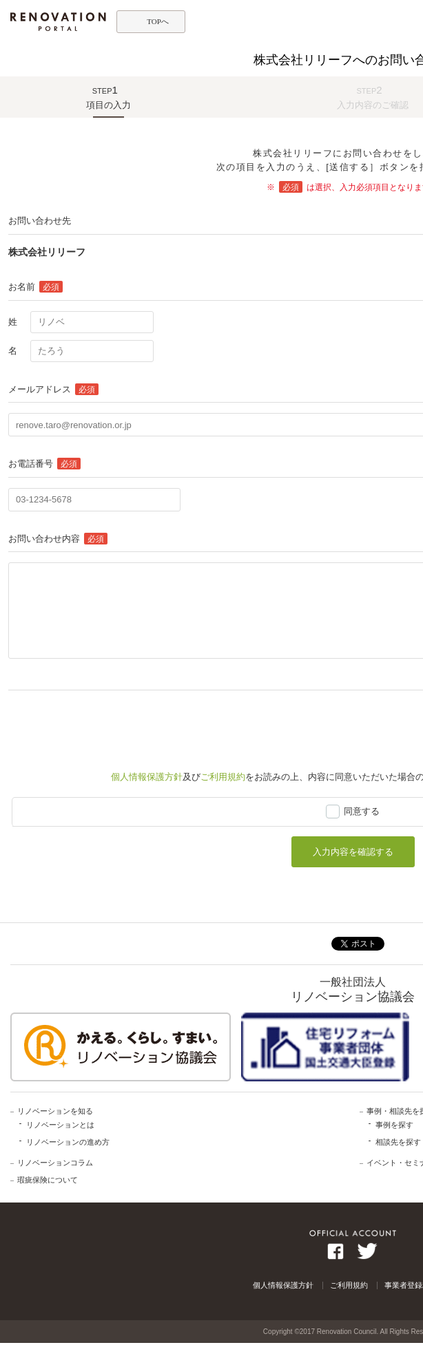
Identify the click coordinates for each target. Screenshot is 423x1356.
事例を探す (394, 1125)
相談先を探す (398, 1142)
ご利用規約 (222, 777)
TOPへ (158, 21)
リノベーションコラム (55, 1162)
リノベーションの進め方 (68, 1142)
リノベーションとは (60, 1125)
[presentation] (113, 724)
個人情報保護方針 (147, 777)
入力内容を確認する (353, 852)
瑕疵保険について (47, 1180)
